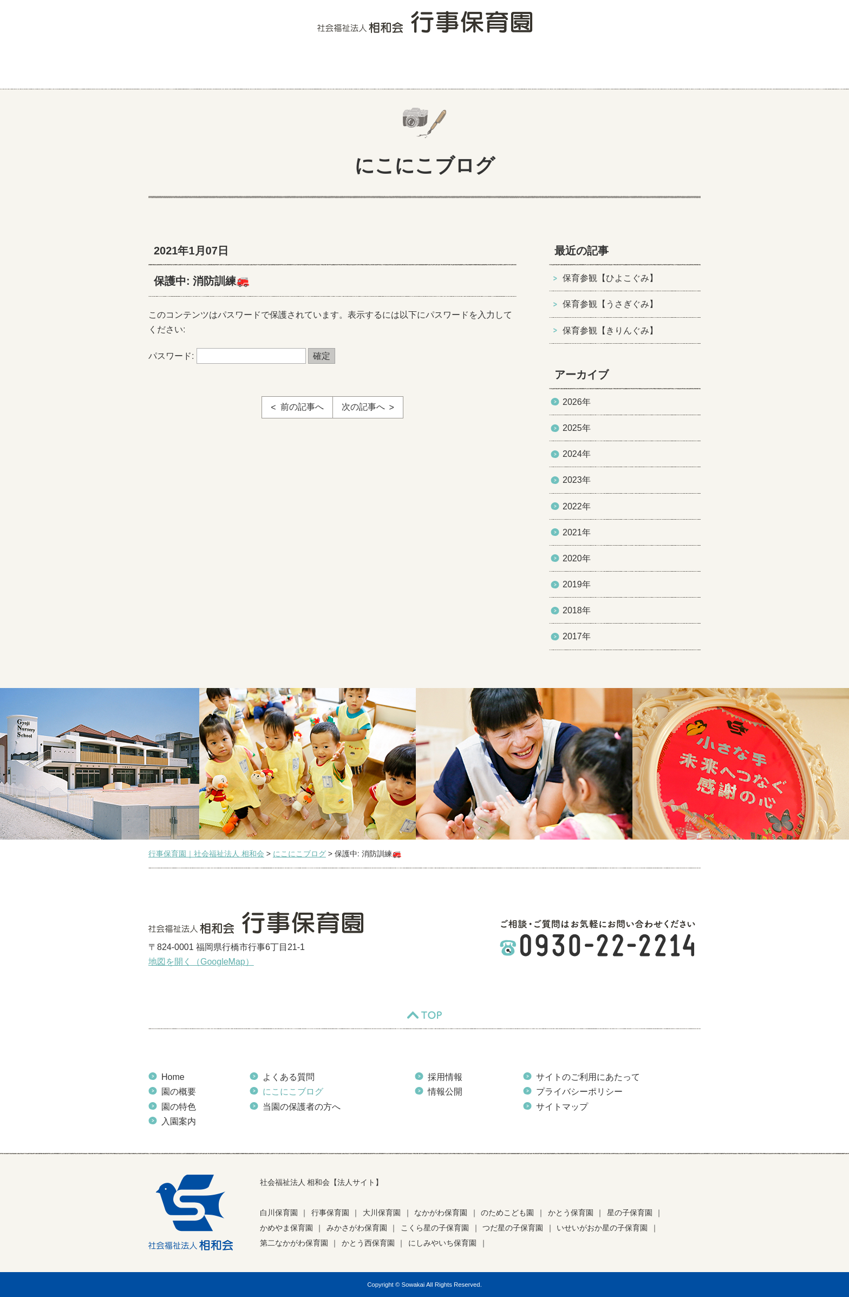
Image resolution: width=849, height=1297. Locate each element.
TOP (424, 1015)
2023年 (577, 479)
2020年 (577, 558)
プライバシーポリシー (579, 1091)
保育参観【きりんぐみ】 (610, 330)
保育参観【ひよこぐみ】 (610, 278)
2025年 (577, 428)
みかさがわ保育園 (356, 1227)
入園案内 (352, 67)
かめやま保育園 (286, 1227)
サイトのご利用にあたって (588, 1077)
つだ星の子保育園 (512, 1227)
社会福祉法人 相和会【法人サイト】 (321, 1182)
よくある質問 (420, 67)
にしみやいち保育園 (442, 1243)
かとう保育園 (570, 1212)
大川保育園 (382, 1212)
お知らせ (570, 67)
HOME (170, 67)
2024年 (577, 453)
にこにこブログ (498, 67)
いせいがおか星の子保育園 (602, 1227)
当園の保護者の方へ (653, 67)
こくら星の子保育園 (435, 1227)
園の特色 (290, 67)
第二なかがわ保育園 (294, 1243)
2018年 (577, 610)
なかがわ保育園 (440, 1212)
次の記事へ (363, 406)
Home (173, 1077)
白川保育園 (279, 1212)
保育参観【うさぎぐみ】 (610, 304)
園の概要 (228, 67)
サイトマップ (562, 1106)
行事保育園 (330, 1212)
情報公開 (445, 1091)
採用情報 (445, 1077)
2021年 (577, 532)
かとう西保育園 (368, 1243)
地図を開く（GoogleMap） (201, 961)
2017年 (577, 636)
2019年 (577, 584)
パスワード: (227, 356)
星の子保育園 (629, 1212)
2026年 (577, 402)
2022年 (577, 506)
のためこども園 (507, 1212)
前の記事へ (302, 406)
